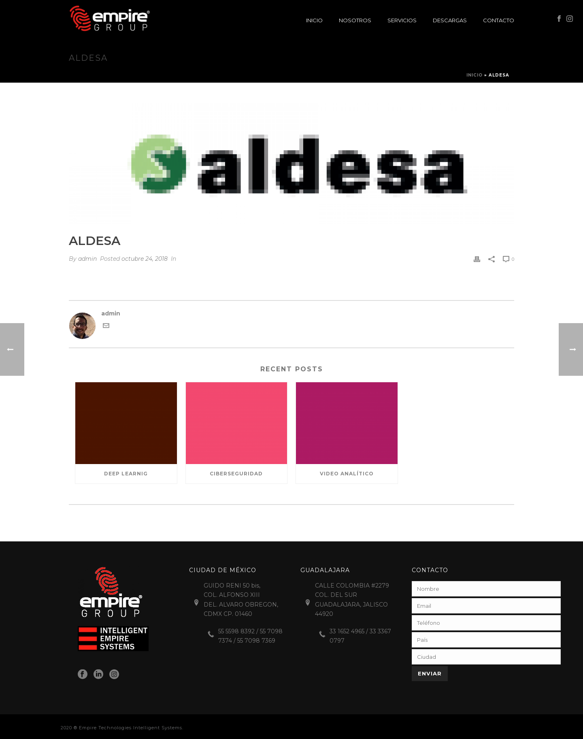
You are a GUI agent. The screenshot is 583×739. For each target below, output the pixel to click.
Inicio (314, 20)
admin (87, 258)
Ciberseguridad (236, 474)
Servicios (402, 20)
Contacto (498, 20)
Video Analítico (347, 474)
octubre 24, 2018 (144, 258)
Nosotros (355, 20)
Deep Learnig (126, 474)
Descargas (450, 20)
